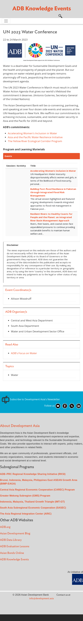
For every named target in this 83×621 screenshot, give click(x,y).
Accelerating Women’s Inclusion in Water (53, 170)
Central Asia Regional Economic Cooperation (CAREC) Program (37, 489)
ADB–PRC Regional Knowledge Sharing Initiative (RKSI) (32, 474)
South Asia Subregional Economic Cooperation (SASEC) (33, 507)
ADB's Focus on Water (24, 353)
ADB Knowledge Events (14, 559)
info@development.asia (41, 598)
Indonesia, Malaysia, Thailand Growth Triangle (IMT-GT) (32, 501)
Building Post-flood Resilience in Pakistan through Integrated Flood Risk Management (53, 192)
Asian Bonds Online (12, 553)
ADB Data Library (11, 540)
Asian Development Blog (15, 533)
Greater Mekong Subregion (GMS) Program (25, 495)
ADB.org (5, 527)
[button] (60, 15)
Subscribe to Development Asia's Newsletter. (31, 399)
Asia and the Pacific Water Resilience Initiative (35, 137)
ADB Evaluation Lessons (14, 546)
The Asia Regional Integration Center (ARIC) (25, 513)
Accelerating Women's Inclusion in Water (32, 133)
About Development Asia (20, 426)
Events (8, 156)
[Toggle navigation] (6, 21)
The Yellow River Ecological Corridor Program (35, 141)
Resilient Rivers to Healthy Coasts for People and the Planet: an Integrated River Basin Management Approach (51, 217)
